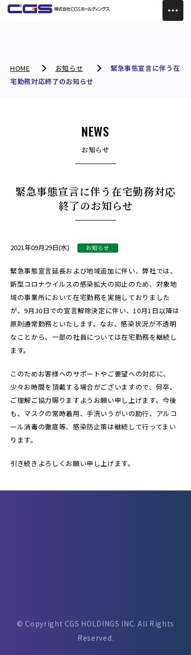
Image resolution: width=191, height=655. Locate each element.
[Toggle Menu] (172, 10)
